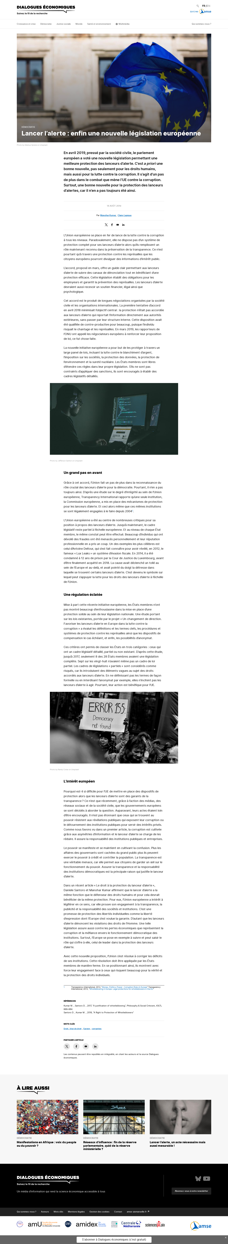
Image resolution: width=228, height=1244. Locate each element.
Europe (86, 1029)
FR (203, 6)
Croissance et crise (26, 24)
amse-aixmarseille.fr (137, 1212)
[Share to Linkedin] (123, 225)
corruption (96, 1029)
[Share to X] (106, 225)
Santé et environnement (99, 24)
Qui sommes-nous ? (201, 24)
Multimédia (124, 24)
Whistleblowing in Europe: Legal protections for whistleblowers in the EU (121, 989)
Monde (79, 24)
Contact (118, 1212)
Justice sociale (63, 24)
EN (208, 6)
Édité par (200, 12)
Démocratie (46, 24)
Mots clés (58, 1212)
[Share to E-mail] (118, 225)
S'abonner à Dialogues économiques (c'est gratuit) (114, 1239)
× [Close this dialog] (226, 1237)
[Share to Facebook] (112, 225)
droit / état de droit (73, 1029)
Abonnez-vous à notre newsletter (191, 1191)
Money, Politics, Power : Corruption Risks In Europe (124, 987)
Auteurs (45, 1212)
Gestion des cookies (99, 1212)
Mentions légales (76, 1212)
